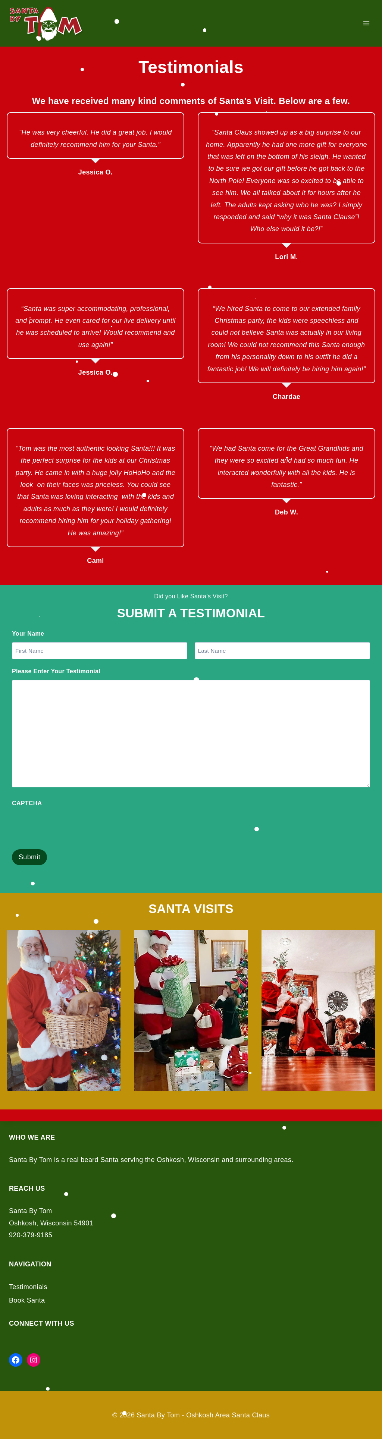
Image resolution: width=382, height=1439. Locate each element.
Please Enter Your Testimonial (56, 671)
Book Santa (27, 1300)
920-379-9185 (30, 1235)
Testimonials (28, 1287)
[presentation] (68, 826)
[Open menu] (366, 23)
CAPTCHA (27, 803)
